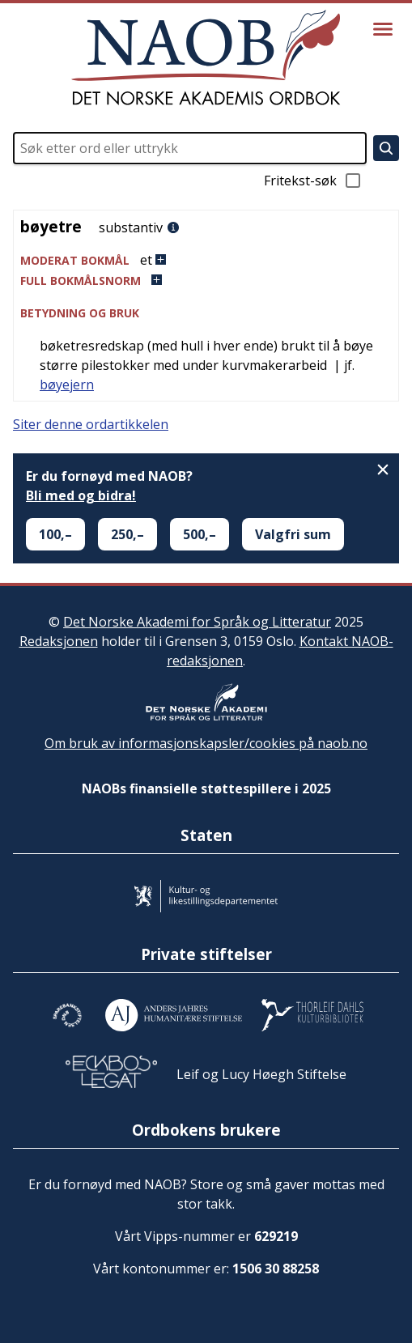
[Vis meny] (383, 29)
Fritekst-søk (313, 180)
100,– (55, 534)
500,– (199, 534)
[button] (206, 260)
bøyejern (67, 384)
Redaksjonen (58, 641)
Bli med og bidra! (81, 495)
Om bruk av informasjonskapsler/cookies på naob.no (206, 743)
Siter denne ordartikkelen (90, 424)
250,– (127, 534)
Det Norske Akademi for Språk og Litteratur (197, 622)
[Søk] (386, 148)
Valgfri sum (293, 534)
